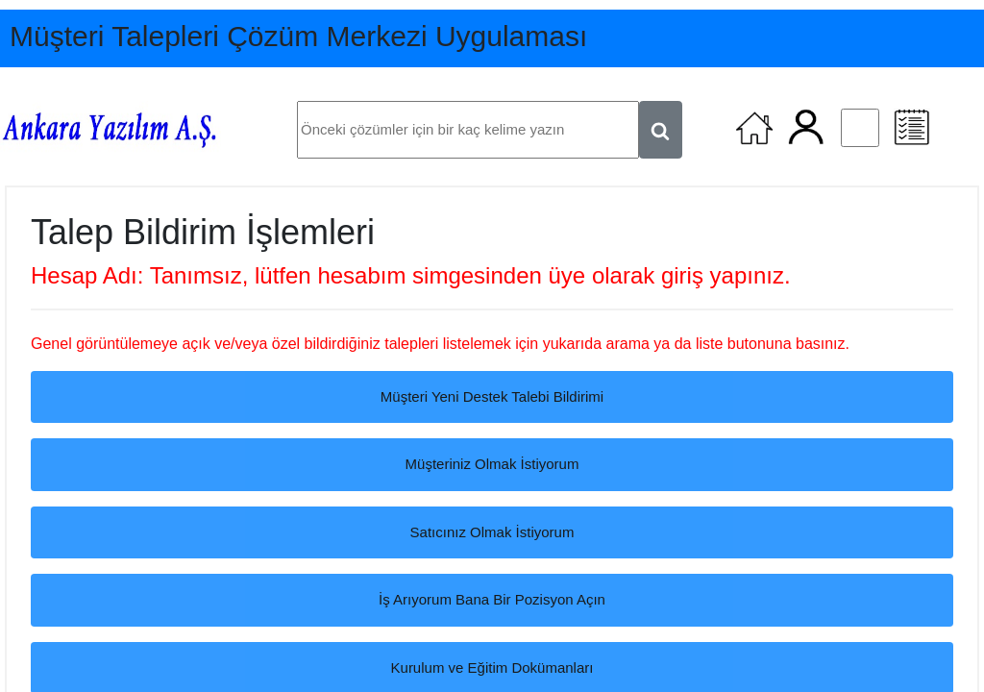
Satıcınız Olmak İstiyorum (492, 532)
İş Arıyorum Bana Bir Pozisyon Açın (492, 599)
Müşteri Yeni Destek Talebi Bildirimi (492, 396)
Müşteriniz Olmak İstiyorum (492, 464)
